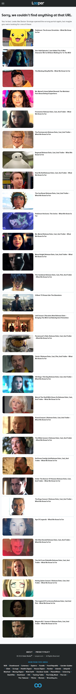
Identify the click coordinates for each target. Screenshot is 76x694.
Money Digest (18, 672)
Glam (8, 669)
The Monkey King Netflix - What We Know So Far (52, 71)
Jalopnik (66, 669)
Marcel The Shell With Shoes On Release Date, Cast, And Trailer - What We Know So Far (54, 398)
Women (41, 678)
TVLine (33, 678)
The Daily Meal (52, 675)
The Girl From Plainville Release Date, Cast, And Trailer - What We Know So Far (52, 561)
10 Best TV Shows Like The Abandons (48, 295)
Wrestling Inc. (52, 678)
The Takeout (23, 678)
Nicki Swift (30, 672)
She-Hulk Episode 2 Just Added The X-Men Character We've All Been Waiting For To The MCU (53, 52)
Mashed (7, 672)
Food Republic (52, 666)
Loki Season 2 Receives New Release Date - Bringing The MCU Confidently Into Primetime (52, 317)
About (29, 652)
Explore (34, 666)
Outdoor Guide (42, 672)
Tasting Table (38, 675)
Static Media (26, 656)
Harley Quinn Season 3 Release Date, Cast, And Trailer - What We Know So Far (52, 582)
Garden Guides (66, 666)
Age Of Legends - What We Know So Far (49, 519)
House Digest (39, 669)
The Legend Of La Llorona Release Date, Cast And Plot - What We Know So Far (53, 602)
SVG (28, 675)
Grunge (15, 669)
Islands (58, 669)
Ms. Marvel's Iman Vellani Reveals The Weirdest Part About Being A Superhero (52, 92)
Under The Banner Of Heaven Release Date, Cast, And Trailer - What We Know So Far (53, 480)
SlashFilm (11, 675)
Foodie (42, 666)
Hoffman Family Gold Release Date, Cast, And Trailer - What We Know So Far (52, 459)
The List (63, 675)
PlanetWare (55, 672)
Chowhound (14, 666)
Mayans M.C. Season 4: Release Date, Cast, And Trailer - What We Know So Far (52, 622)
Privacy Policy (43, 652)
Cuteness (25, 666)
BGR (5, 666)
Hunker (50, 669)
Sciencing (66, 672)
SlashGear (21, 675)
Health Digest (26, 669)
